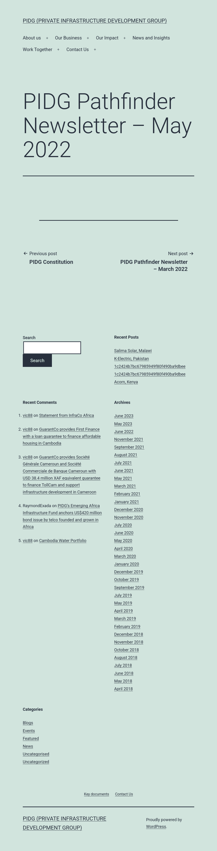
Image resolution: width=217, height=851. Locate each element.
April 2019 (123, 610)
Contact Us (77, 49)
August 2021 (126, 454)
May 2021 (123, 478)
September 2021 (129, 447)
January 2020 (126, 564)
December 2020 (128, 509)
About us (32, 38)
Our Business (68, 38)
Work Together (37, 49)
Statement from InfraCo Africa (66, 415)
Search (29, 337)
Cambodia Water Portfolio (62, 540)
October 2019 (126, 579)
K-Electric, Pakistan (131, 358)
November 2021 (128, 439)
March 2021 (125, 486)
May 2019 (123, 603)
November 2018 (128, 642)
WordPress (156, 826)
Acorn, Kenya (126, 381)
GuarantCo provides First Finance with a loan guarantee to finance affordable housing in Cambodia (62, 436)
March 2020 (125, 556)
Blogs (28, 722)
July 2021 (123, 462)
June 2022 (123, 431)
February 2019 (127, 626)
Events (29, 730)
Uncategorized (36, 761)
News (28, 746)
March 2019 (125, 618)
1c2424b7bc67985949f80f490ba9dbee (150, 366)
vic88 (28, 415)
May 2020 (123, 540)
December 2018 (128, 634)
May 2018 (123, 681)
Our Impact (107, 38)
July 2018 (123, 665)
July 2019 (123, 595)
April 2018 (123, 688)
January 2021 (126, 501)
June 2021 (123, 470)
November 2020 (128, 517)
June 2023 (123, 415)
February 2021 (127, 493)
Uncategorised (36, 754)
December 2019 (128, 571)
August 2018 (126, 657)
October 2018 (126, 649)
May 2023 (123, 423)
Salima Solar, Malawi (133, 350)
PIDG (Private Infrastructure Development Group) (95, 21)
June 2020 (123, 532)
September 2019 (129, 587)
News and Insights (151, 38)
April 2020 (123, 548)
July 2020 (123, 525)
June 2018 (123, 673)
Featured (31, 738)
